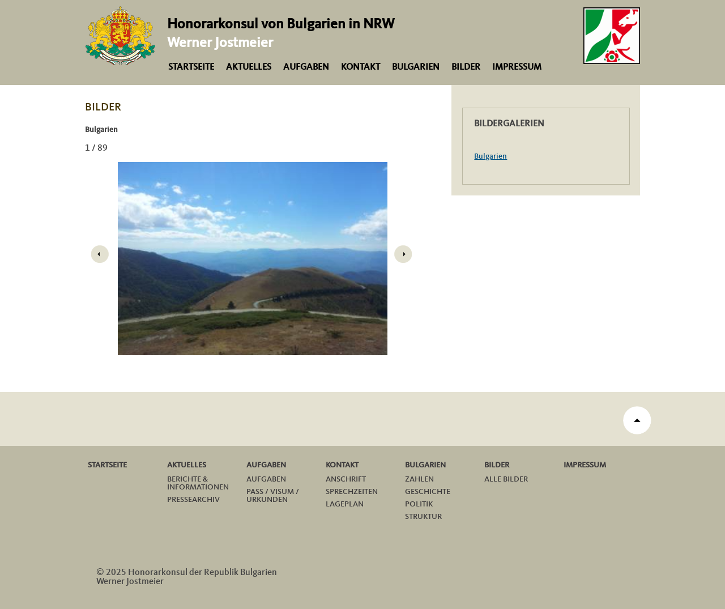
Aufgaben (306, 67)
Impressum (516, 67)
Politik (419, 504)
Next (403, 254)
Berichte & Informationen (198, 483)
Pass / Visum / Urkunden (272, 496)
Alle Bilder (506, 479)
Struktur (423, 517)
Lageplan (345, 504)
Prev (100, 254)
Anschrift (346, 479)
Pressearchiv (193, 500)
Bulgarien (416, 67)
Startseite (191, 67)
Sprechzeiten (352, 492)
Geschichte (427, 492)
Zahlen (419, 479)
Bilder (465, 67)
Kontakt (360, 67)
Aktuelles (248, 67)
